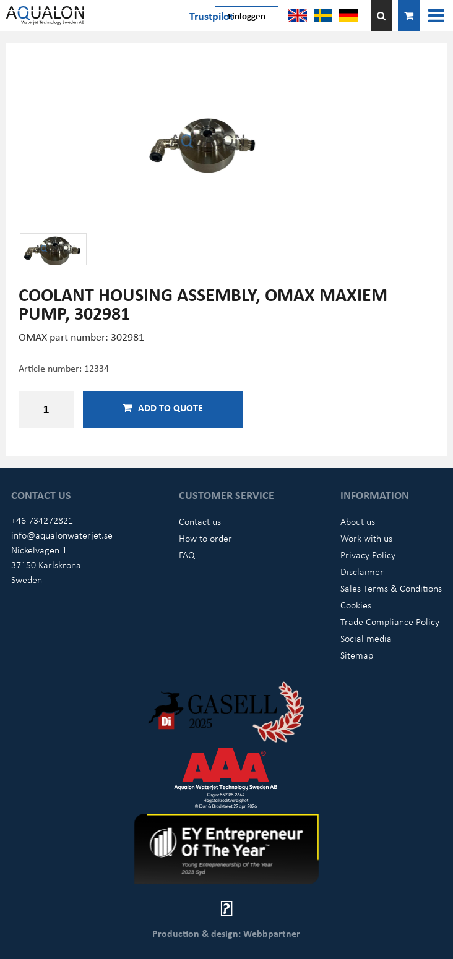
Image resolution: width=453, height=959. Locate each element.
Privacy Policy (367, 554)
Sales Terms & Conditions (391, 588)
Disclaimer (362, 571)
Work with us (366, 538)
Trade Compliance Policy (389, 621)
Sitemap (356, 655)
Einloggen (246, 15)
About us (357, 521)
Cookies (355, 605)
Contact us (200, 521)
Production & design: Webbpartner (226, 933)
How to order (205, 538)
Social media (366, 638)
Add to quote (163, 407)
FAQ (187, 554)
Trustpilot (211, 15)
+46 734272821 (42, 520)
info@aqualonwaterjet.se (62, 535)
